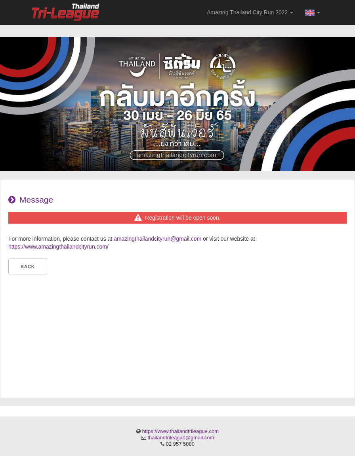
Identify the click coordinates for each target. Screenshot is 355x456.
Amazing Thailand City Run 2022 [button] (250, 12)
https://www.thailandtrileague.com (180, 431)
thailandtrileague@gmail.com (180, 438)
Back (28, 266)
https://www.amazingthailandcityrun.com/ (58, 246)
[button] (312, 12)
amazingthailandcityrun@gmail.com (157, 239)
